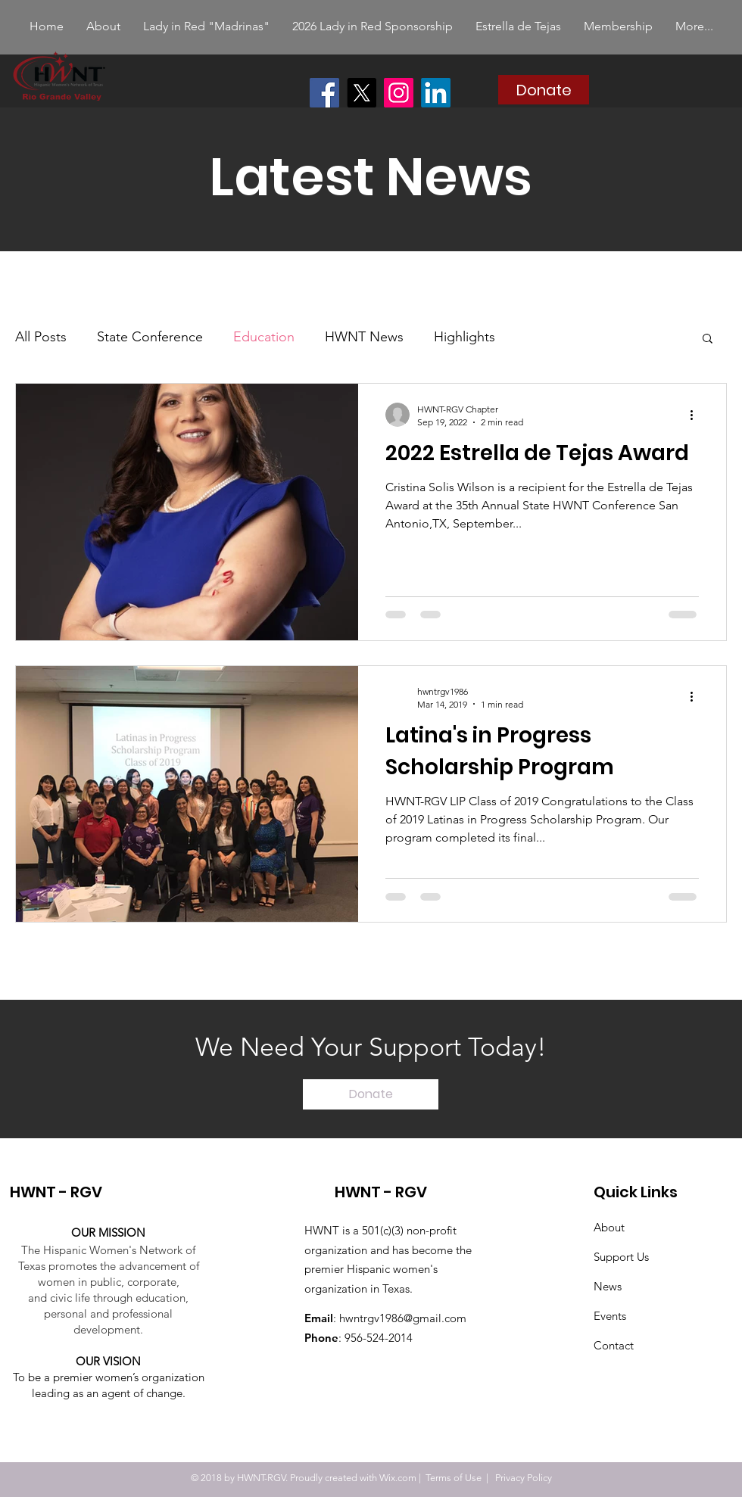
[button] (707, 339)
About (609, 1227)
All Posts (41, 336)
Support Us (621, 1257)
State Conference (150, 336)
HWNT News (364, 336)
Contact (614, 1345)
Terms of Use (454, 1477)
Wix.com (397, 1477)
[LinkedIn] (435, 92)
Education (264, 336)
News (608, 1286)
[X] (361, 92)
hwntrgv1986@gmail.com (402, 1318)
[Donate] (543, 89)
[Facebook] (324, 92)
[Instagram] (398, 92)
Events (610, 1316)
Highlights (464, 336)
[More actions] (696, 415)
